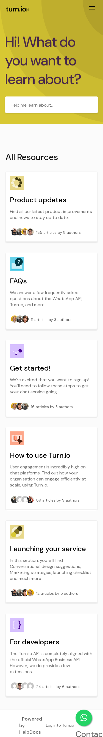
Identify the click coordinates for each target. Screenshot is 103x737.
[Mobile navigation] (92, 8)
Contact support (84, 718)
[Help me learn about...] (51, 104)
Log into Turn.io (60, 725)
